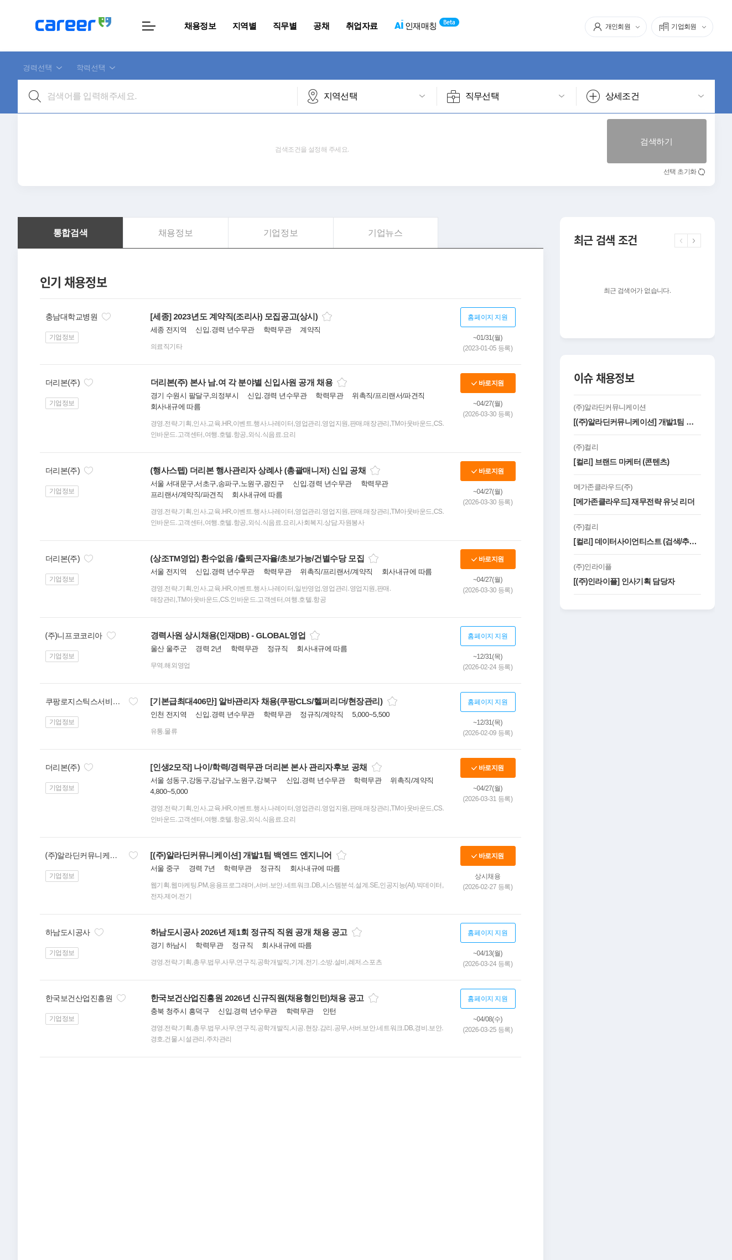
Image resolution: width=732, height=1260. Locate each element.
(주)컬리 (586, 447)
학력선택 (91, 67)
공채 (321, 25)
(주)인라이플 (593, 566)
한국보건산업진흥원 (79, 998)
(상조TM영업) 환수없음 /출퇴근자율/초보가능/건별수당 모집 (257, 558)
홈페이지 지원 (487, 317)
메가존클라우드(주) (603, 487)
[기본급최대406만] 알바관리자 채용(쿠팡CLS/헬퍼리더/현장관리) (266, 701)
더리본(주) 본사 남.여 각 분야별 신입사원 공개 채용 (241, 382)
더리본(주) (62, 382)
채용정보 (200, 25)
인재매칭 (415, 26)
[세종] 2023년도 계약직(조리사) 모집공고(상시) (234, 316)
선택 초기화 (680, 171)
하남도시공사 (67, 932)
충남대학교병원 (71, 316)
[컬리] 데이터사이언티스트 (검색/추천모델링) (637, 541)
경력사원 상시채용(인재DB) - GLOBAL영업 (228, 635)
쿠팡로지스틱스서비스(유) (84, 701)
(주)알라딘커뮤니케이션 (84, 855)
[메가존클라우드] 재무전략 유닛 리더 (634, 501)
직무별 (285, 25)
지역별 (244, 25)
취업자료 (361, 25)
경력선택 (38, 67)
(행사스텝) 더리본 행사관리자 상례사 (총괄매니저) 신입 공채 (258, 470)
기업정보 (62, 337)
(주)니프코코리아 (73, 635)
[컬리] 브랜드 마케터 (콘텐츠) (621, 461)
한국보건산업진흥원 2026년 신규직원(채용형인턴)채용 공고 (257, 998)
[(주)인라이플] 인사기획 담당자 (624, 581)
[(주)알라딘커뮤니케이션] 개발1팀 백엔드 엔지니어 (241, 855)
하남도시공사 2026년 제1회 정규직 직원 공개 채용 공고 (248, 932)
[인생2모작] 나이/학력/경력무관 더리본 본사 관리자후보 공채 (258, 767)
